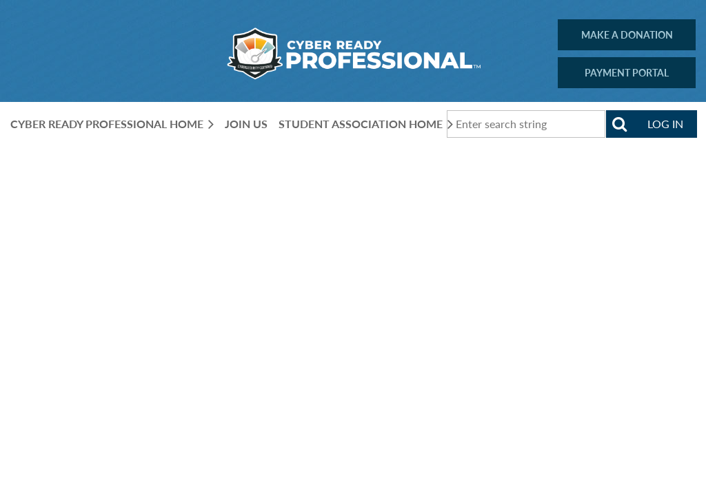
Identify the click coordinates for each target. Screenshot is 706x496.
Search (620, 124)
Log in (665, 123)
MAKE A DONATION (627, 35)
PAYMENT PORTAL (627, 73)
